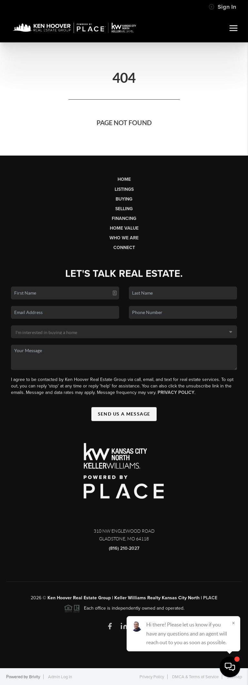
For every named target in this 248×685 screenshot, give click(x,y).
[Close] (233, 622)
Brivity (34, 677)
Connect (124, 247)
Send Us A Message (124, 416)
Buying (124, 199)
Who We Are (124, 238)
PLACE (210, 600)
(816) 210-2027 (124, 550)
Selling (124, 209)
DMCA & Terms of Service (195, 677)
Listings (124, 189)
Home (124, 179)
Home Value (124, 228)
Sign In (222, 7)
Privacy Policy (176, 394)
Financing (124, 218)
